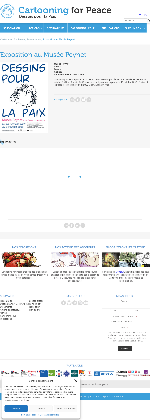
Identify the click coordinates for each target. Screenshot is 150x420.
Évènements (34, 39)
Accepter (16, 408)
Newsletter (34, 306)
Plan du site (34, 309)
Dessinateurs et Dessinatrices (14, 303)
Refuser (41, 408)
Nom (137, 310)
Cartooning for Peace (12, 39)
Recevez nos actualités (125, 316)
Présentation (6, 300)
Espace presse (36, 300)
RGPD (124, 328)
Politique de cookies (29, 415)
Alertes (3, 312)
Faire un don (133, 28)
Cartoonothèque (82, 28)
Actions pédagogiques (11, 309)
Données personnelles (49, 415)
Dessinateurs (55, 28)
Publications (110, 28)
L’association (11, 28)
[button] (75, 380)
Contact (125, 301)
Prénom (113, 310)
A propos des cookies (113, 396)
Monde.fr (119, 271)
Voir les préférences (66, 408)
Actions (34, 28)
